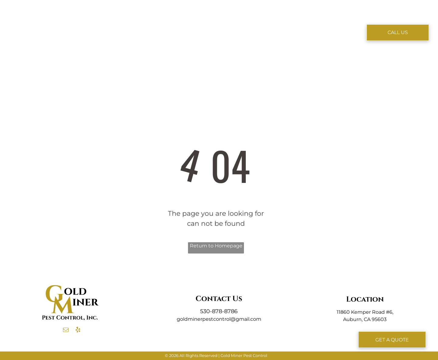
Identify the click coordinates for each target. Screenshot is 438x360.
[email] (65, 331)
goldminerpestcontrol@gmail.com (219, 319)
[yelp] (78, 331)
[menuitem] (135, 23)
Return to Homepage (216, 246)
